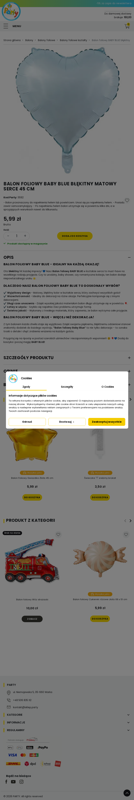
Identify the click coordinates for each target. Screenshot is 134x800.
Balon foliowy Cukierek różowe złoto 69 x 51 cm (100, 599)
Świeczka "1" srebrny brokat (100, 478)
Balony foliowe (46, 40)
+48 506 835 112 (22, 700)
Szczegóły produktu (28, 358)
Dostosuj (67, 422)
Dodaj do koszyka (75, 236)
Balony (29, 40)
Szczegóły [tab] (67, 387)
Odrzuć (27, 422)
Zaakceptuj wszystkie (107, 422)
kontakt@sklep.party (25, 707)
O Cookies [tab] (108, 387)
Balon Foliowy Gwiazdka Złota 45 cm (32, 478)
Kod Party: (10, 197)
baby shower (66, 274)
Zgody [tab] (26, 387)
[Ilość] (16, 236)
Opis (8, 257)
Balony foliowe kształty (73, 40)
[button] (120, 26)
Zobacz (32, 619)
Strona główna (12, 40)
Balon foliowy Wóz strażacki (32, 599)
